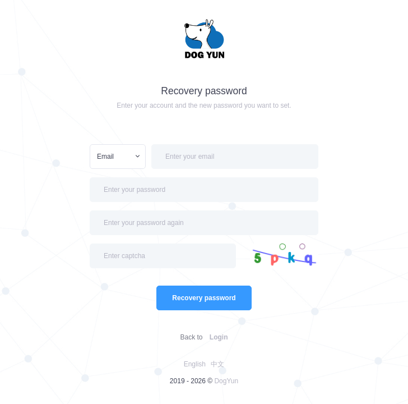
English (195, 364)
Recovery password (203, 298)
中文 (217, 364)
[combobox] (118, 156)
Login (219, 337)
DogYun (226, 381)
